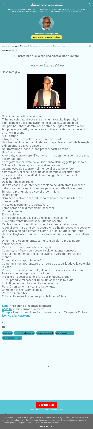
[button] (89, 46)
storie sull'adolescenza (12, 338)
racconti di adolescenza (24, 333)
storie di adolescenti (45, 333)
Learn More (43, 426)
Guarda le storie (46, 405)
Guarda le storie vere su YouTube (46, 37)
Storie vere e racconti (46, 4)
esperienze (7, 333)
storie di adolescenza (64, 333)
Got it (53, 426)
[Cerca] (89, 5)
